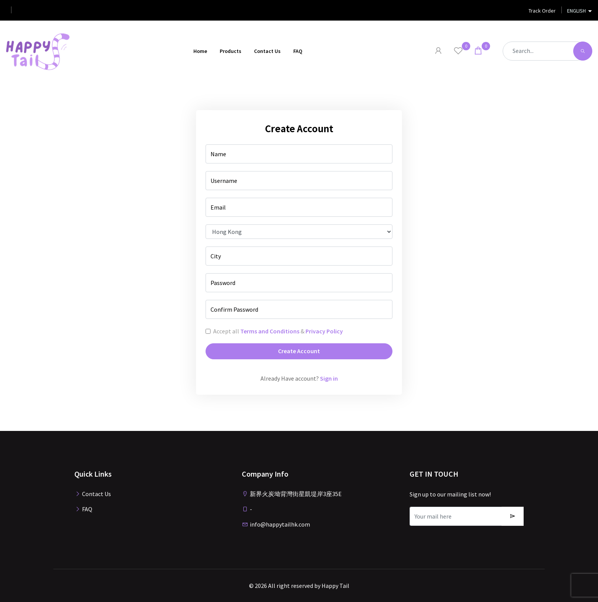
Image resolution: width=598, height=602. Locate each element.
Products (230, 51)
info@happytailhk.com (276, 524)
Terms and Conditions (269, 331)
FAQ (297, 51)
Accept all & (278, 331)
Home (200, 51)
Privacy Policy (324, 331)
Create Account (299, 351)
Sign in (329, 378)
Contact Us (267, 51)
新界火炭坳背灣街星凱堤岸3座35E (292, 494)
